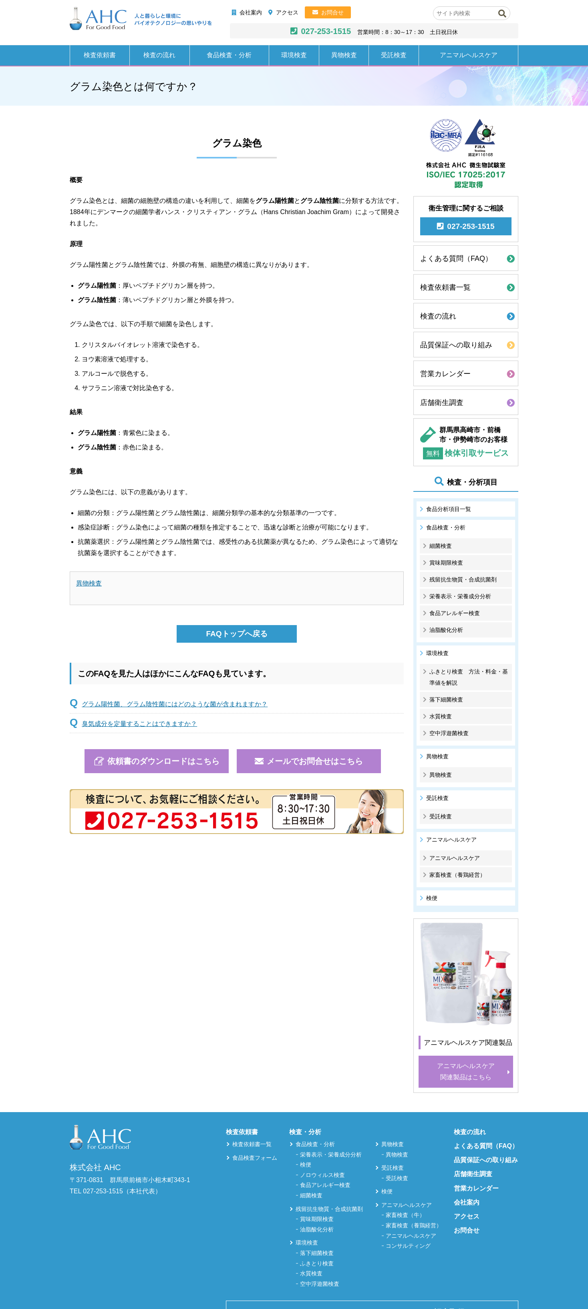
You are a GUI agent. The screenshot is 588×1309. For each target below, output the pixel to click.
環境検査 (294, 55)
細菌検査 (440, 546)
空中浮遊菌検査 (449, 733)
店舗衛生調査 (441, 403)
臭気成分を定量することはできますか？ (139, 723)
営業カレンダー (445, 374)
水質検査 (440, 716)
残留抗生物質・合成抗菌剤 (463, 579)
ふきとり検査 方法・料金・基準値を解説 (468, 677)
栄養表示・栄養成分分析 (460, 596)
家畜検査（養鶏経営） (457, 875)
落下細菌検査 (446, 699)
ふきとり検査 (317, 1263)
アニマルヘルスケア (468, 55)
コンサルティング (408, 1246)
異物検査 (344, 55)
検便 (431, 898)
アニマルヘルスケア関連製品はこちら (466, 1071)
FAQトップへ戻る (236, 633)
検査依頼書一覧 (445, 287)
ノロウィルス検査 (322, 1175)
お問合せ (332, 12)
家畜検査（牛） (405, 1215)
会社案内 (251, 12)
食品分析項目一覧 (448, 509)
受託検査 (394, 55)
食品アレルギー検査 (454, 613)
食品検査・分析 (229, 55)
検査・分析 (305, 1132)
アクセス (287, 12)
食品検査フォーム (254, 1158)
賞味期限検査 (446, 562)
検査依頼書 (100, 55)
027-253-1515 (326, 31)
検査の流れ (159, 55)
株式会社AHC (141, 19)
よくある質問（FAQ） (456, 259)
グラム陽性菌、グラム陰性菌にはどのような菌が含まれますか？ (175, 704)
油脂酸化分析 (446, 630)
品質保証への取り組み (456, 345)
